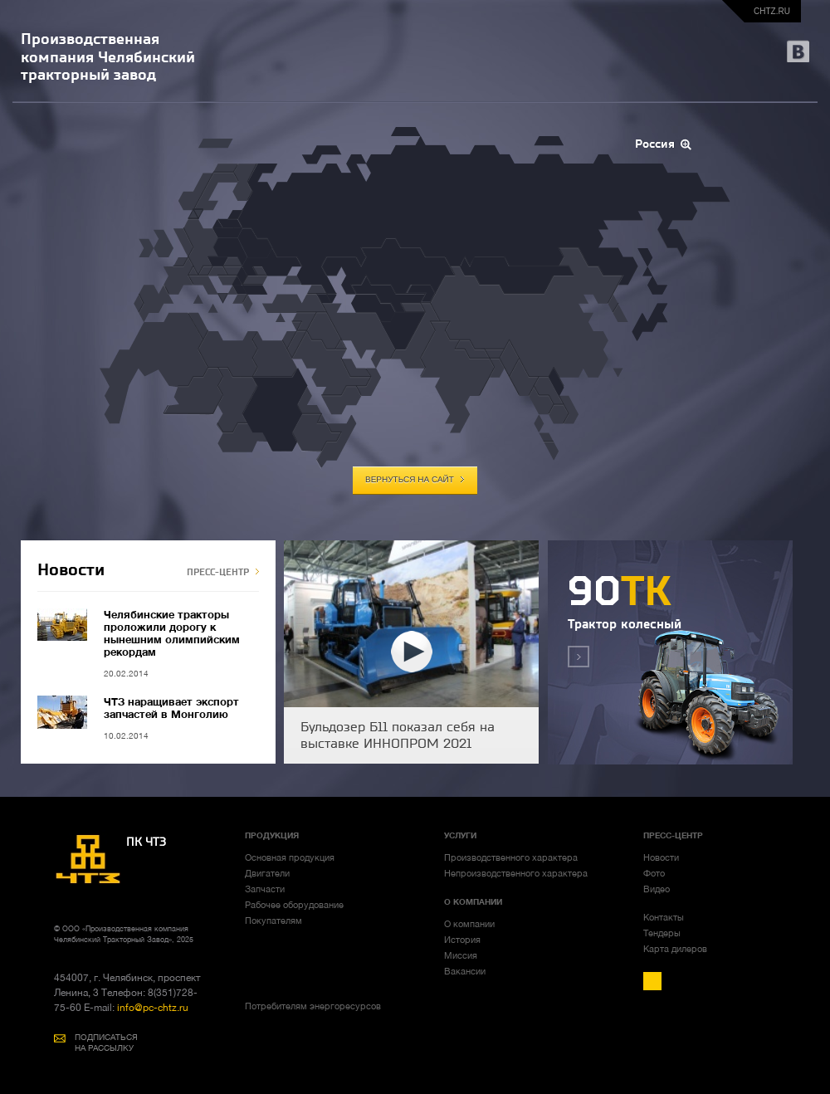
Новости (661, 857)
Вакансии (465, 971)
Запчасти (265, 889)
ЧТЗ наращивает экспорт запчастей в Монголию (171, 707)
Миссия (460, 955)
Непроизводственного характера (516, 873)
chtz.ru (772, 11)
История (462, 940)
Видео (656, 889)
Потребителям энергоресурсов (313, 1006)
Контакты (663, 917)
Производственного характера (511, 857)
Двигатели (267, 873)
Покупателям (273, 921)
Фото (654, 873)
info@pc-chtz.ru (151, 1007)
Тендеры (662, 933)
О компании (469, 924)
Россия (655, 144)
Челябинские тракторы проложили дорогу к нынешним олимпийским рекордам (172, 633)
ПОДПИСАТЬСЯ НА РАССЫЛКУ (106, 1042)
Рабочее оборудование (294, 905)
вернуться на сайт (409, 480)
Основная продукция (289, 857)
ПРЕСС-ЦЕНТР (218, 572)
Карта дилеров (675, 949)
